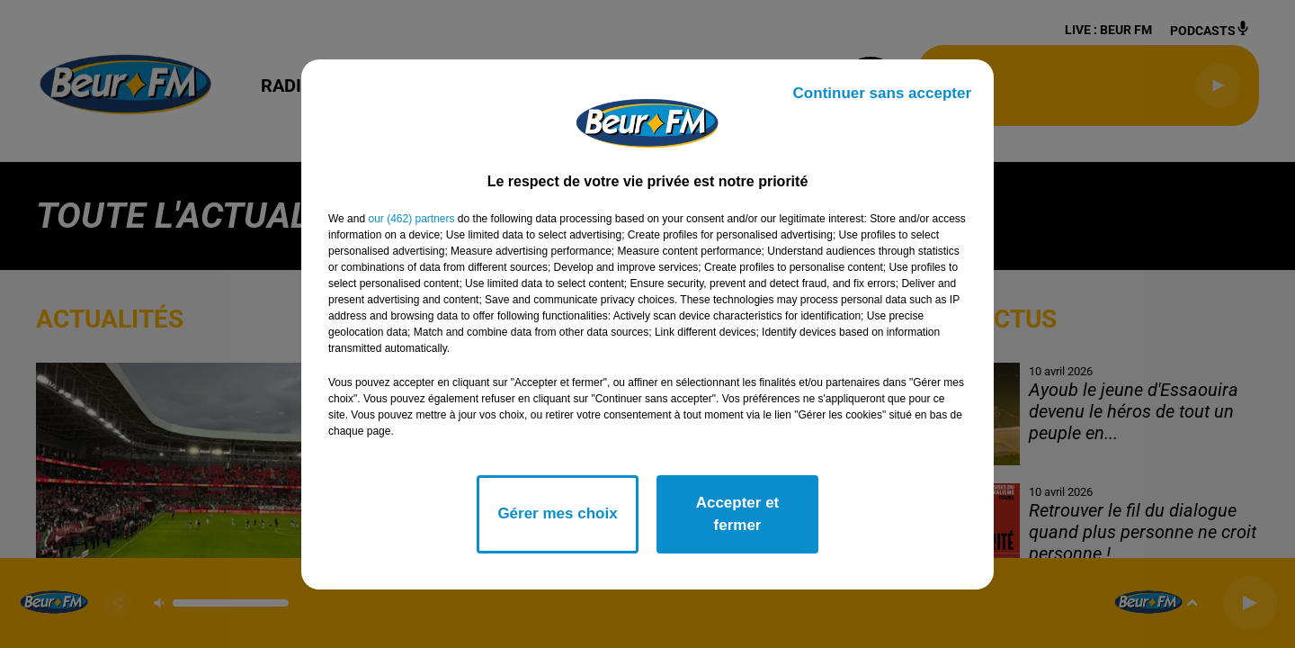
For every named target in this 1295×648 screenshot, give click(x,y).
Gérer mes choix (557, 513)
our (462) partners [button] (411, 218)
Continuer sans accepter (882, 93)
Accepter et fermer (738, 514)
